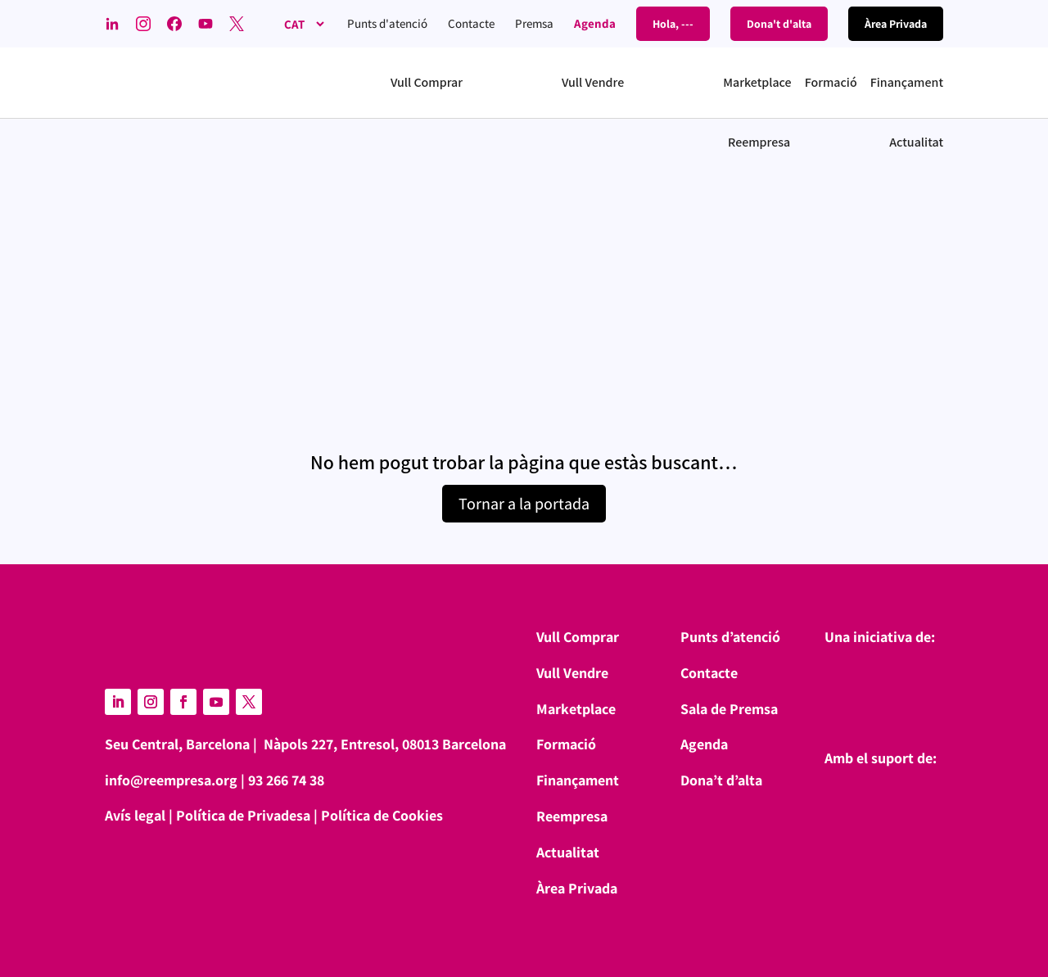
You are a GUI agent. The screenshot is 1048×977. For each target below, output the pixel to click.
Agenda (595, 23)
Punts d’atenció (730, 636)
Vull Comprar (577, 636)
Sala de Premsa (729, 708)
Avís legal (135, 815)
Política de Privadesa (243, 815)
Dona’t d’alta (721, 780)
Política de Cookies (382, 815)
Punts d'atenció (387, 23)
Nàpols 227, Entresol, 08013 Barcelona (385, 744)
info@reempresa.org (171, 780)
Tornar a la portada (524, 503)
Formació (566, 744)
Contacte (471, 23)
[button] (470, 82)
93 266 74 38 (286, 780)
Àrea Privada (576, 888)
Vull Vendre (572, 672)
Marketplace (576, 708)
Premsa (534, 23)
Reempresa (572, 816)
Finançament (577, 780)
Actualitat (567, 852)
